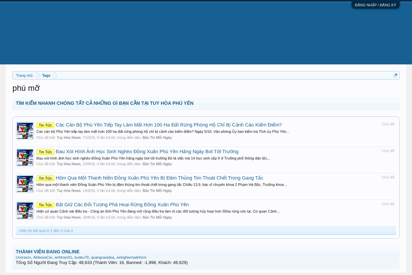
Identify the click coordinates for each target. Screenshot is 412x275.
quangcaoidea (102, 257)
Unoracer (23, 257)
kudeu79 (82, 257)
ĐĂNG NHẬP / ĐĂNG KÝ (375, 5)
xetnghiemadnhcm (132, 257)
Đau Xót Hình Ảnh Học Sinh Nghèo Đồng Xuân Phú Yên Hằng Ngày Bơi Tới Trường (137, 151)
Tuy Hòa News (69, 137)
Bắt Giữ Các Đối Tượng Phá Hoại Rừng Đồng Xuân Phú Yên (112, 204)
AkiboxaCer (42, 257)
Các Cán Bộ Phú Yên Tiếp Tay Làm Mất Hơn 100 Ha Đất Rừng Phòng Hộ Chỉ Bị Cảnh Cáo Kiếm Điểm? (159, 124)
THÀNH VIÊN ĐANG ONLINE (47, 251)
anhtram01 (63, 257)
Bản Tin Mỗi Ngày (157, 137)
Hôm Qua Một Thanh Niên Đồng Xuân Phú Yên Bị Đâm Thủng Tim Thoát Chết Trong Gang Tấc (149, 178)
